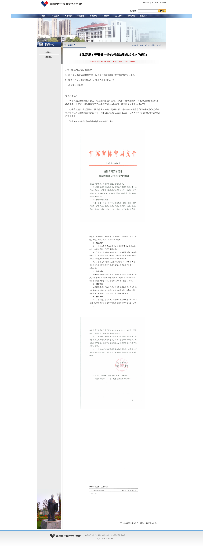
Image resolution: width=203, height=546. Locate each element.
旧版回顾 (146, 3)
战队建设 (118, 16)
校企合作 (106, 16)
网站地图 (163, 3)
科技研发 (143, 16)
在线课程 (131, 16)
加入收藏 (154, 3)
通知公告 (49, 57)
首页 (43, 16)
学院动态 (80, 16)
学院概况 (55, 16)
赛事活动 (93, 16)
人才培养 (68, 16)
